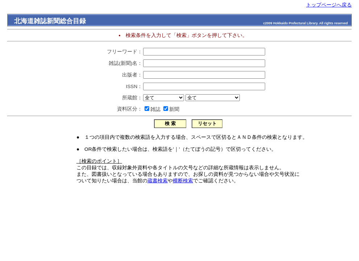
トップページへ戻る (329, 5)
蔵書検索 (157, 180)
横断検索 (183, 180)
